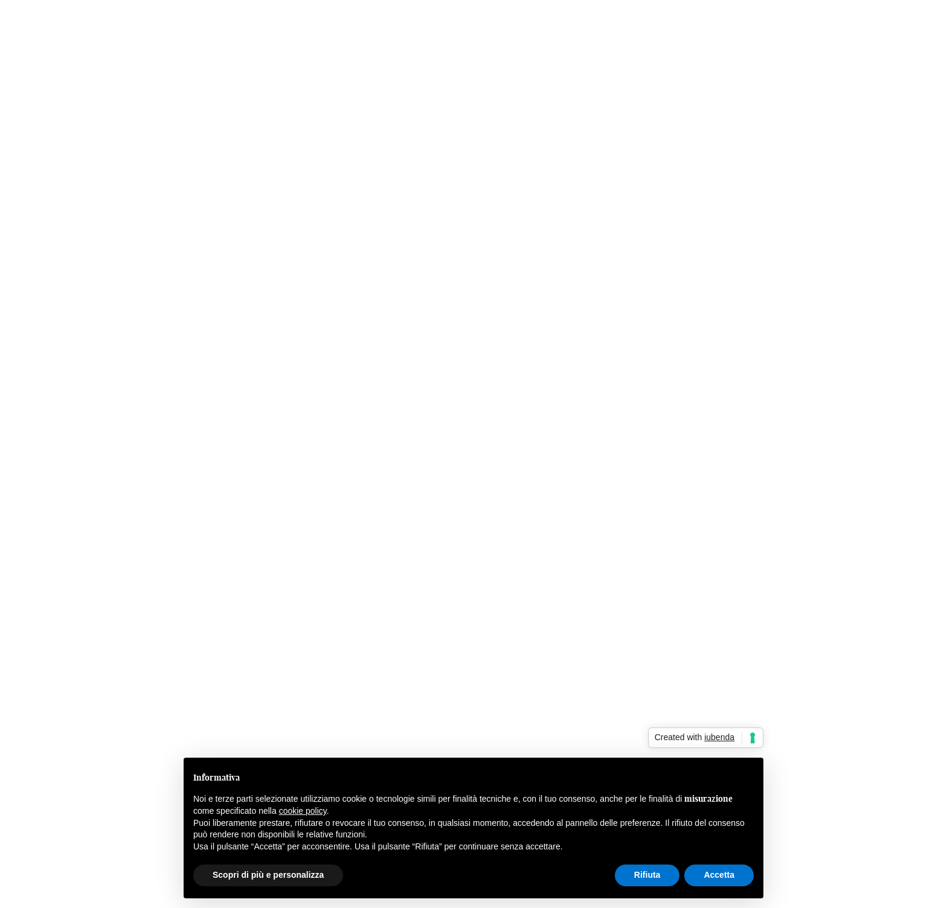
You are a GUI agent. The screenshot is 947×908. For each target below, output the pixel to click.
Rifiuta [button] (647, 875)
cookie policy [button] (303, 811)
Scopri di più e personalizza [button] (268, 875)
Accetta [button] (719, 875)
